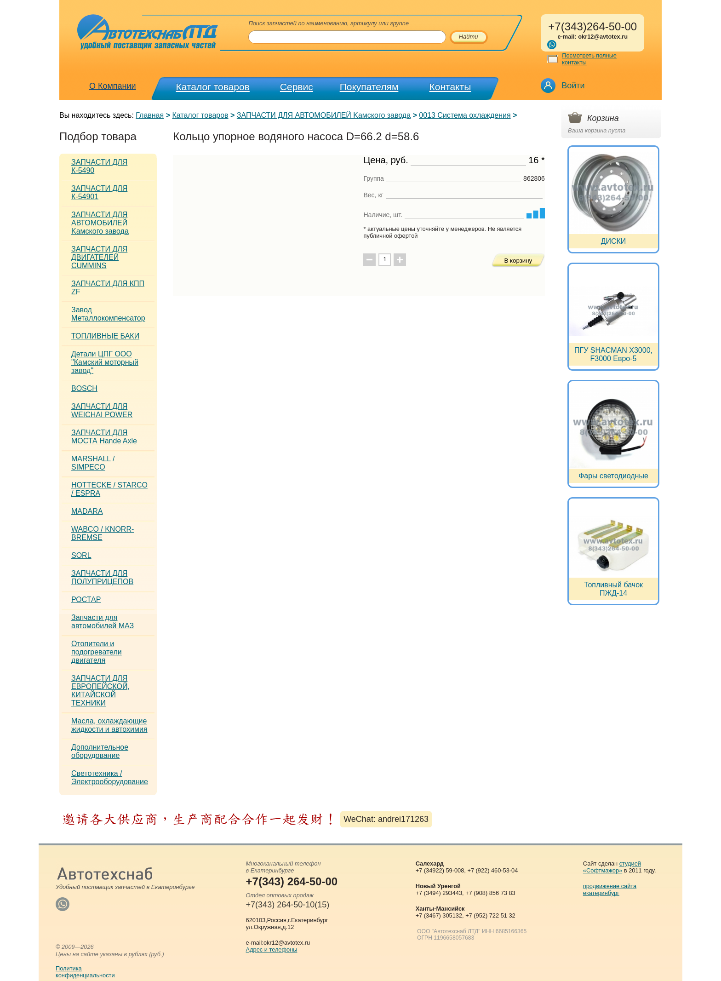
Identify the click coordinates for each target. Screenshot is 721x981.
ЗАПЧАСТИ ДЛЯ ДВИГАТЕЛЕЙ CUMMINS (99, 257)
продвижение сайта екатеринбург (609, 889)
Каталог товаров (213, 86)
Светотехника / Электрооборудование (109, 777)
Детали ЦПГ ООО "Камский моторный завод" (104, 362)
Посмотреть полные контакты (589, 59)
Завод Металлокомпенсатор (108, 314)
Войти (572, 85)
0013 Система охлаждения (464, 115)
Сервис (296, 86)
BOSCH (84, 388)
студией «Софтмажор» (612, 867)
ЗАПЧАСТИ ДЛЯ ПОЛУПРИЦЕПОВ (102, 577)
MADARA (87, 511)
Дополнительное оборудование (99, 751)
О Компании (112, 86)
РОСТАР (86, 599)
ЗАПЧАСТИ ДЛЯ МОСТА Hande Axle (104, 437)
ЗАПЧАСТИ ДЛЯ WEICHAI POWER (101, 410)
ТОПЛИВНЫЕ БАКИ (105, 336)
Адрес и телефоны (272, 949)
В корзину (518, 260)
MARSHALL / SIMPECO (93, 463)
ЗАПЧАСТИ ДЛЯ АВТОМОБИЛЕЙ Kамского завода (324, 115)
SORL (81, 555)
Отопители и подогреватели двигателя (96, 652)
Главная (150, 115)
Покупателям (369, 86)
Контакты (450, 86)
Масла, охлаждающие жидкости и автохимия (109, 725)
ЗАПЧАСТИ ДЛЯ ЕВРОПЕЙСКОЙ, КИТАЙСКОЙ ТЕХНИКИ (100, 690)
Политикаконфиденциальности (85, 972)
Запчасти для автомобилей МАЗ (102, 622)
